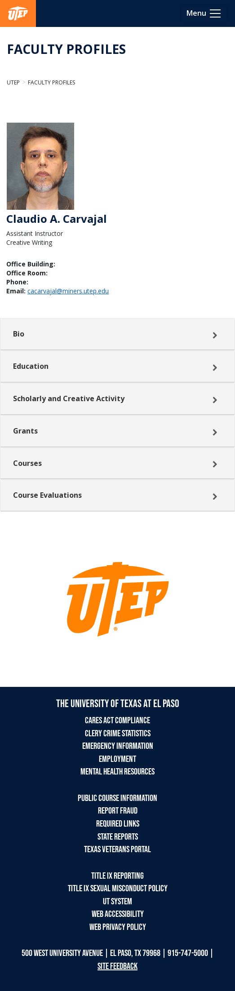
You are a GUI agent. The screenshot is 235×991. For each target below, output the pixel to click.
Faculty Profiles (51, 82)
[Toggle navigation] (204, 13)
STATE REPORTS (118, 837)
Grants (25, 431)
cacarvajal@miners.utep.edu (68, 291)
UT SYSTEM (117, 901)
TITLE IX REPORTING (117, 876)
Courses (27, 463)
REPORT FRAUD (117, 810)
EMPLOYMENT (117, 759)
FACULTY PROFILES (66, 49)
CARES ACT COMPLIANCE (117, 720)
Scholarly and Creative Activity (68, 398)
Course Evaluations (47, 495)
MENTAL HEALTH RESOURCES (117, 771)
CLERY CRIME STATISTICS (118, 733)
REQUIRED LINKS (117, 823)
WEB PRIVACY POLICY (117, 927)
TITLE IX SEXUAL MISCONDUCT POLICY (118, 888)
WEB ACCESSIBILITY (118, 914)
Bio (18, 334)
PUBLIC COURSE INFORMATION (117, 798)
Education (31, 366)
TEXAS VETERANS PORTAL (117, 849)
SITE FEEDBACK (117, 966)
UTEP (13, 82)
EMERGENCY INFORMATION (117, 746)
